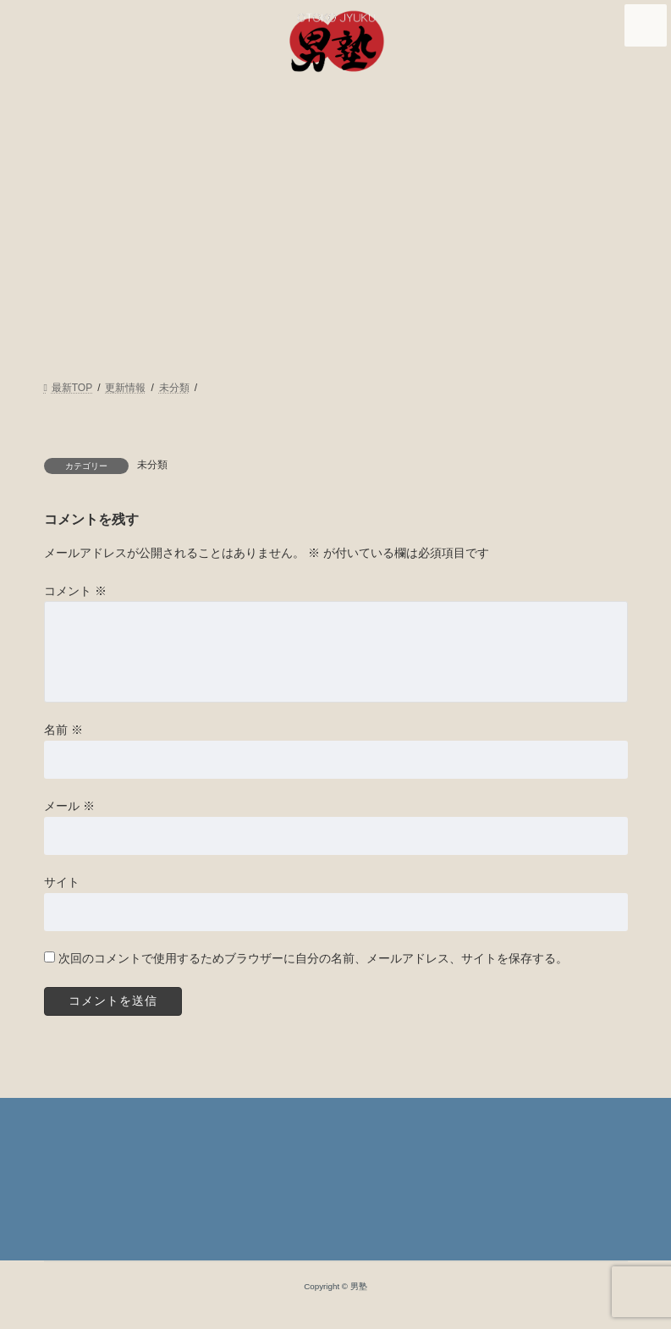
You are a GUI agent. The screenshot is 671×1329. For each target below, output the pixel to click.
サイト (62, 882)
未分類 (152, 465)
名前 (63, 729)
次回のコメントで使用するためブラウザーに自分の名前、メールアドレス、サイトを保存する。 (312, 958)
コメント (75, 590)
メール (69, 806)
